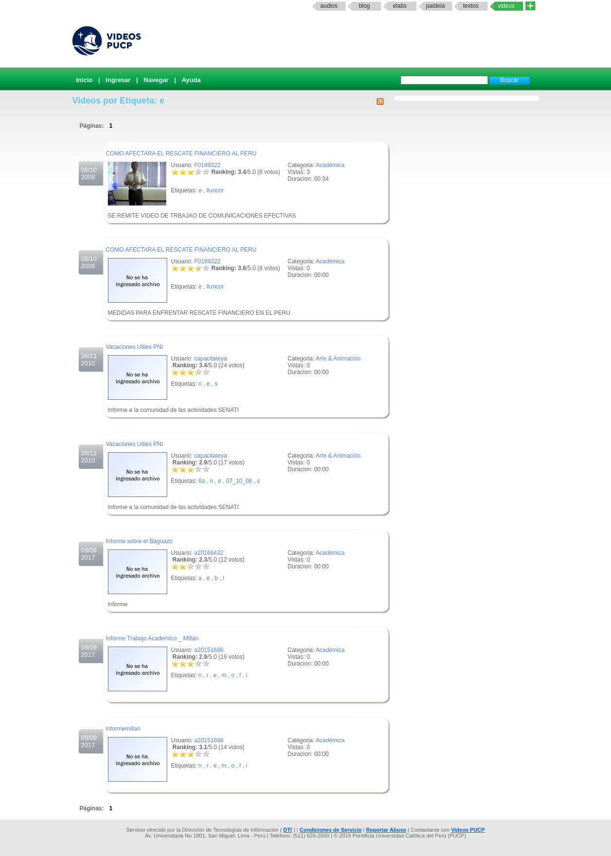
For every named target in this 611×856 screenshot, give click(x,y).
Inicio (84, 80)
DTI (287, 830)
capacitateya (210, 358)
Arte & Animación (338, 358)
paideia (435, 5)
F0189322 (207, 165)
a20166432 (209, 552)
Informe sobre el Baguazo (139, 541)
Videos (506, 5)
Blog (364, 5)
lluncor (215, 190)
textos (470, 5)
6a (201, 481)
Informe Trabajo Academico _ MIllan (152, 638)
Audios (328, 5)
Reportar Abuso (386, 830)
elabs (400, 5)
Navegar (156, 80)
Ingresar (117, 80)
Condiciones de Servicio (330, 830)
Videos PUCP (468, 830)
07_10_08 (239, 481)
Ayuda (191, 80)
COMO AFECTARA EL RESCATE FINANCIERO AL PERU (181, 153)
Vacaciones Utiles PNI (134, 346)
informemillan (123, 728)
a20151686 (209, 650)
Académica (330, 165)
